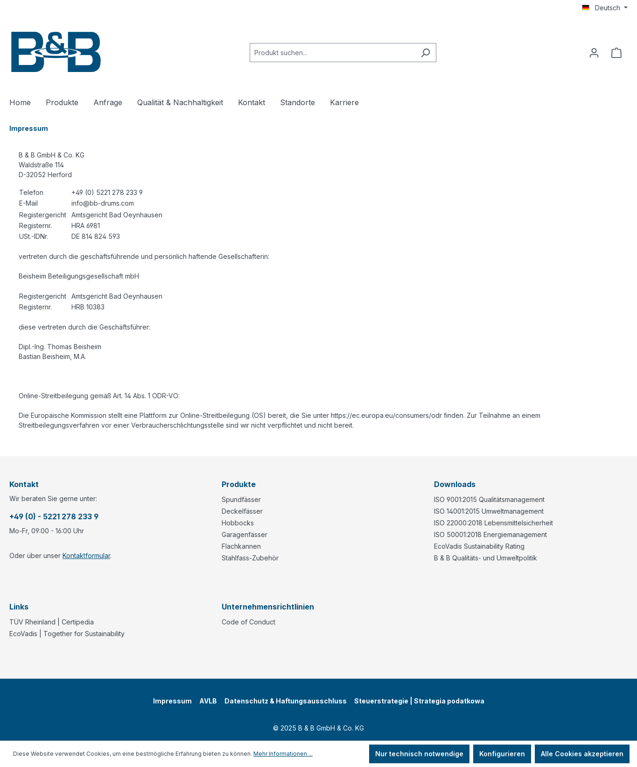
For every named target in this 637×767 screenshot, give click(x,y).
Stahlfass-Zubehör (250, 558)
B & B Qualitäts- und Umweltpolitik (485, 558)
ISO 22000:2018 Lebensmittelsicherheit (493, 523)
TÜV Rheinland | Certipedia (51, 622)
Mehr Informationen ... (283, 753)
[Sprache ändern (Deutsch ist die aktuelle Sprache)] (605, 8)
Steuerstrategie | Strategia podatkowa (419, 701)
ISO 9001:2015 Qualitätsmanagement (489, 499)
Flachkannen (241, 546)
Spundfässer (241, 499)
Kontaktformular (86, 555)
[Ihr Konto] (594, 52)
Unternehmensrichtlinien (268, 606)
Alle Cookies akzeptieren (582, 754)
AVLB (208, 701)
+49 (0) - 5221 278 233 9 (53, 516)
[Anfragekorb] (616, 52)
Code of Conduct (248, 622)
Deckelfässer (242, 511)
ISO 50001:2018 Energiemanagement (490, 534)
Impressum (172, 701)
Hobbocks (238, 523)
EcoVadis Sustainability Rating (479, 546)
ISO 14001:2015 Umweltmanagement (489, 511)
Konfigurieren (502, 754)
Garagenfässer (244, 534)
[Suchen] (425, 52)
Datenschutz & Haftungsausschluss (285, 701)
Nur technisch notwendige (419, 754)
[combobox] (332, 52)
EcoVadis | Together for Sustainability (67, 634)
